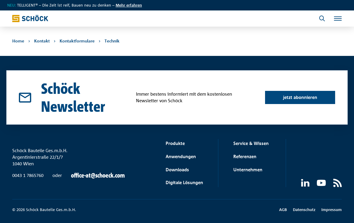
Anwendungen (181, 156)
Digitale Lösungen (184, 182)
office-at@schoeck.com (98, 175)
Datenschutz (304, 209)
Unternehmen (247, 169)
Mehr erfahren (129, 5)
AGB (283, 209)
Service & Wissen (251, 143)
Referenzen (244, 156)
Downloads (177, 169)
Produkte (175, 143)
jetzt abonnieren (300, 97)
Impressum (331, 209)
